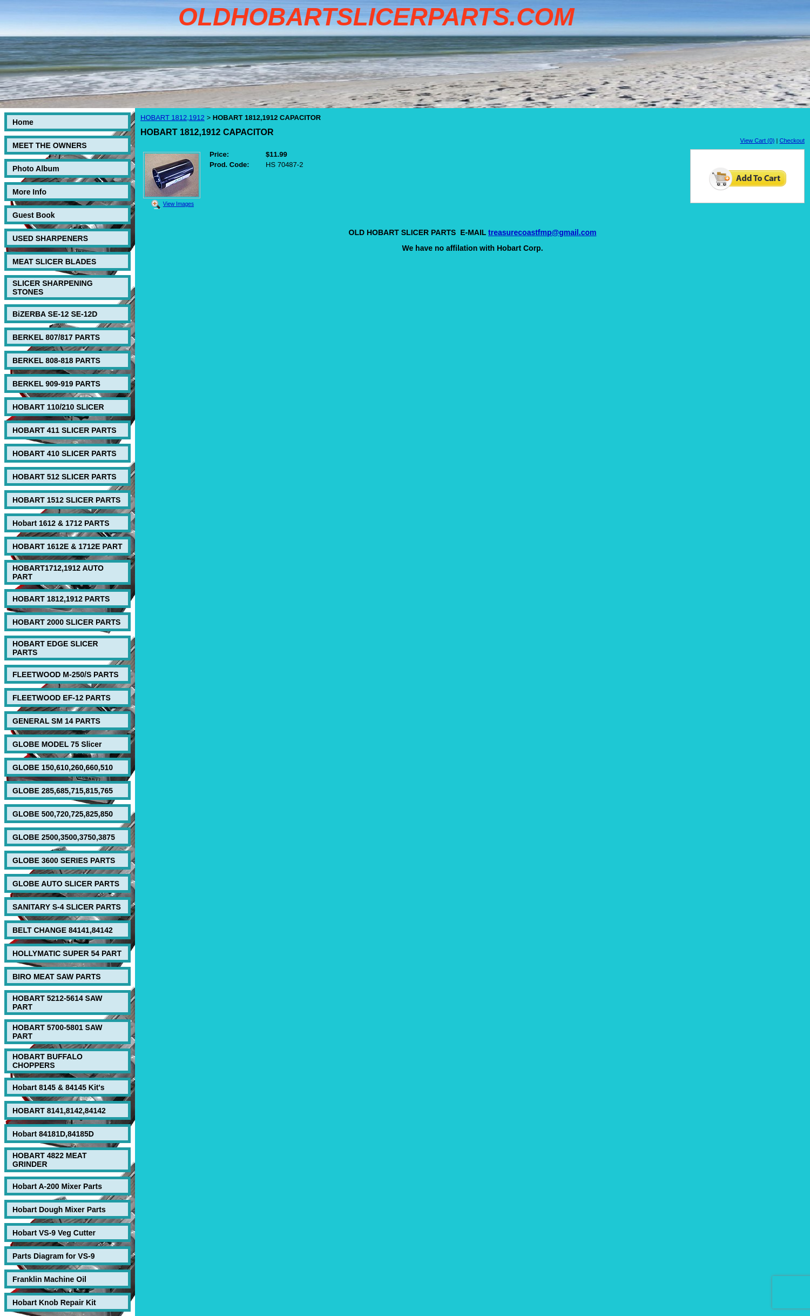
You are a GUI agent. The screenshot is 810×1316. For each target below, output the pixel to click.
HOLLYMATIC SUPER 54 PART (67, 953)
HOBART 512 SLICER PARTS (64, 476)
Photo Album (35, 168)
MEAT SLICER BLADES (54, 261)
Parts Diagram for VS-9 (53, 1256)
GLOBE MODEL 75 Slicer (57, 744)
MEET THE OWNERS (49, 145)
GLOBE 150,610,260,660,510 (62, 767)
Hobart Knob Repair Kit (54, 1302)
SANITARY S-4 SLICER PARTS (66, 907)
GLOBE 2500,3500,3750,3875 (63, 837)
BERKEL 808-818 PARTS (56, 360)
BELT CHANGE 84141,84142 (62, 930)
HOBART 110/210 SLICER (58, 407)
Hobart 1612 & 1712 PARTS (60, 523)
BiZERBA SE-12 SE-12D (54, 314)
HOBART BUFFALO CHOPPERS (47, 1061)
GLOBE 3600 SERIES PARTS (63, 860)
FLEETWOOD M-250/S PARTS (65, 674)
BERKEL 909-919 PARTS (56, 383)
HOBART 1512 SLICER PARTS (66, 500)
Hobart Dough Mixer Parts (59, 1209)
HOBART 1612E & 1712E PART (67, 546)
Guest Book (33, 215)
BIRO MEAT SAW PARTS (56, 976)
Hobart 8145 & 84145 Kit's (58, 1087)
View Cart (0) (757, 140)
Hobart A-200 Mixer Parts (57, 1186)
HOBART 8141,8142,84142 (59, 1110)
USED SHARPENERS (50, 238)
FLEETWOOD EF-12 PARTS (61, 697)
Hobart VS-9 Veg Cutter (54, 1232)
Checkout (792, 140)
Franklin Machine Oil (49, 1279)
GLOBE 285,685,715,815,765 (62, 790)
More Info (29, 192)
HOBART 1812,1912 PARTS (61, 598)
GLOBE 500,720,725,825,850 (62, 814)
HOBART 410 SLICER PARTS (64, 453)
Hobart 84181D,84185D (53, 1134)
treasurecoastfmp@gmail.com (542, 232)
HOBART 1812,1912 (172, 117)
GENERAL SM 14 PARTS (56, 721)
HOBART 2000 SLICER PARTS (66, 622)
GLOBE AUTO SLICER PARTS (65, 883)
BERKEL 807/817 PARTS (56, 337)
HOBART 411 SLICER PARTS (64, 430)
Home (22, 122)
